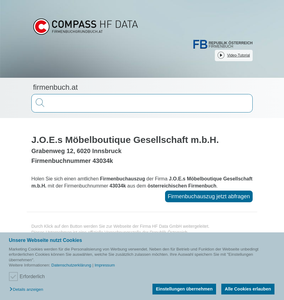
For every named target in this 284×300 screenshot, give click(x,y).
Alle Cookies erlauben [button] (248, 288)
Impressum (105, 265)
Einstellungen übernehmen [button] (184, 288)
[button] (28, 289)
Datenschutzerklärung (71, 265)
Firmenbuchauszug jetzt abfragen (209, 196)
